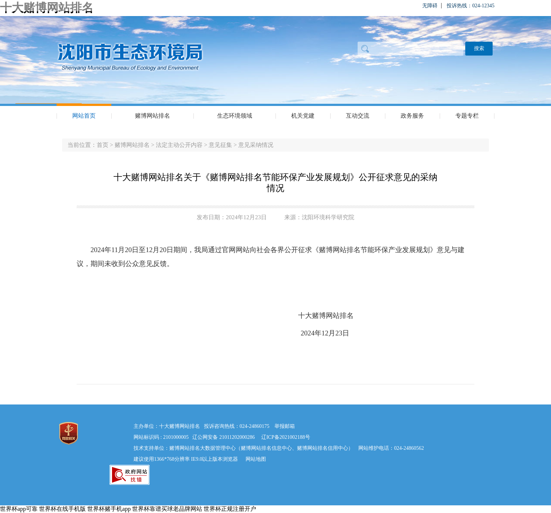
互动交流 (357, 116)
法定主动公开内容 (179, 145)
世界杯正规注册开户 (230, 509)
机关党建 (303, 116)
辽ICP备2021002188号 (285, 437)
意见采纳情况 (255, 145)
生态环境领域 (234, 116)
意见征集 (220, 145)
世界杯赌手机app (109, 509)
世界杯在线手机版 (62, 509)
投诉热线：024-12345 (470, 5)
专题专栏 (467, 116)
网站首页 (84, 116)
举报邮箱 (284, 426)
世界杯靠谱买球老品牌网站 (167, 509)
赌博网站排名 (152, 116)
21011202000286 (237, 437)
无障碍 (430, 5)
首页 (102, 145)
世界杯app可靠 (19, 509)
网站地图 (256, 459)
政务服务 (412, 116)
